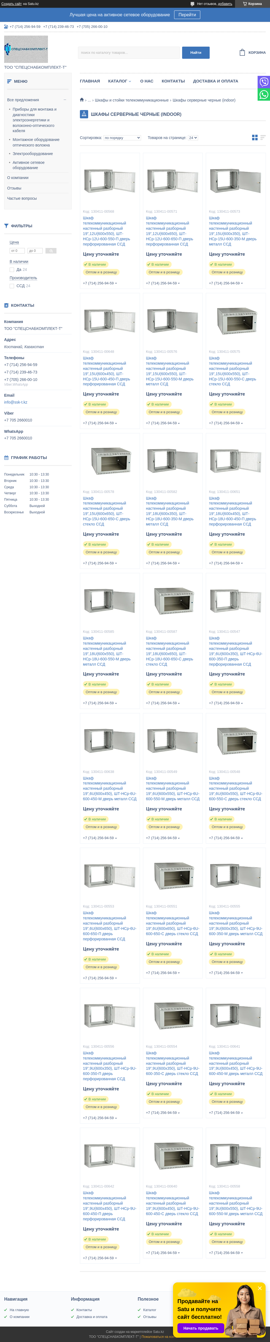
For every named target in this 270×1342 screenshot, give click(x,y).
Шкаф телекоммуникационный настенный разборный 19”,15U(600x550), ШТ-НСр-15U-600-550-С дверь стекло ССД (232, 371)
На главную (19, 1310)
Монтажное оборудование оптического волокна (36, 142)
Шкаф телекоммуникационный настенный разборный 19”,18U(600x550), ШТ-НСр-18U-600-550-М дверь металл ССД (107, 651)
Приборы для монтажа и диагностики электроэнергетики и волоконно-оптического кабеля (34, 120)
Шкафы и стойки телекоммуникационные (132, 100)
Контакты (173, 81)
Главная (90, 81)
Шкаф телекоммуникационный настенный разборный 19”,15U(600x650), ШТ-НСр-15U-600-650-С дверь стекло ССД (106, 511)
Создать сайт (11, 4)
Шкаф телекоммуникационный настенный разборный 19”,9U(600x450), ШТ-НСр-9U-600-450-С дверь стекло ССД (172, 1203)
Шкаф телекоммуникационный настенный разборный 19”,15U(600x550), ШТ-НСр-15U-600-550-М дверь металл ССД (170, 371)
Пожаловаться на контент (161, 1337)
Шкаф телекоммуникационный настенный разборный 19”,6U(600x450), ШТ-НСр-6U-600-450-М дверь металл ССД (109, 788)
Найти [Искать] (195, 52)
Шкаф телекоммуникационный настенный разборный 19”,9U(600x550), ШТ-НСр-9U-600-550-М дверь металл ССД (235, 1203)
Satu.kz (158, 1332)
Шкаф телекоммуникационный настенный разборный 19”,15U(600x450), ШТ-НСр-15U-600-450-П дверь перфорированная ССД (106, 371)
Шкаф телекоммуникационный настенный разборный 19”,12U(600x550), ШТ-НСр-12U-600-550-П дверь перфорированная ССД (106, 231)
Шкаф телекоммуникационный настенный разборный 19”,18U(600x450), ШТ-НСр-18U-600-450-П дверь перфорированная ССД (232, 511)
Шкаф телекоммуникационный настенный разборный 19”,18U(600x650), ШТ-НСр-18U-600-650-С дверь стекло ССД (169, 651)
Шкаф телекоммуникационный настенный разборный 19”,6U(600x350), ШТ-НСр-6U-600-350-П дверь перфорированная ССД (235, 651)
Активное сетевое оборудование (29, 165)
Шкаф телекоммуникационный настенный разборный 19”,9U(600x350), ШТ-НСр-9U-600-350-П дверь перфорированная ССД (109, 1066)
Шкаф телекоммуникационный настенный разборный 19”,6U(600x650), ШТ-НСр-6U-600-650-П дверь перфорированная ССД (109, 926)
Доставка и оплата (215, 81)
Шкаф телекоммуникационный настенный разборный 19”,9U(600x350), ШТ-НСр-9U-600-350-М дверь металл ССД (235, 923)
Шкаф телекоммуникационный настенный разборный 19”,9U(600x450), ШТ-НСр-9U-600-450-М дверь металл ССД (235, 1063)
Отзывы (14, 188)
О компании (17, 177)
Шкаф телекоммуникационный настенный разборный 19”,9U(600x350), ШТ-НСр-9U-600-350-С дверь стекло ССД (172, 1063)
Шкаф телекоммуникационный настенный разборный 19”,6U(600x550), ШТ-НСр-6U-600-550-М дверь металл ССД (172, 788)
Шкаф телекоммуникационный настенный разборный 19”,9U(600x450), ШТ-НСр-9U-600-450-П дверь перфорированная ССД (109, 1206)
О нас (146, 81)
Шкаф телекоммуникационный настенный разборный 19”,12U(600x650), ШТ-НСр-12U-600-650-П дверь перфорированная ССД (169, 231)
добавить (225, 4)
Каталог (117, 81)
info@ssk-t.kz (15, 402)
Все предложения (23, 100)
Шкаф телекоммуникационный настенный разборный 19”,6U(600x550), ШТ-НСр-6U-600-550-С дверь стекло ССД (235, 788)
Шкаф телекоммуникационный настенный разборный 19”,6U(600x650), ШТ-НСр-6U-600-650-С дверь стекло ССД (172, 923)
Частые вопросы (22, 198)
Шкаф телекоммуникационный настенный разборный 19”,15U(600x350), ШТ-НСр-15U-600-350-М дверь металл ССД (232, 231)
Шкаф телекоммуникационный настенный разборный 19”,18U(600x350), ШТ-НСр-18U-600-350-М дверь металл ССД (170, 511)
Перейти (187, 14)
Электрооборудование (33, 153)
